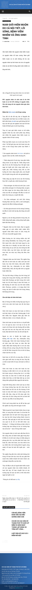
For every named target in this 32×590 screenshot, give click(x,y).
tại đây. (18, 479)
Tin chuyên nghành (13, 18)
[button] (2, 11)
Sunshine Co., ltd (19, 587)
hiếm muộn (11, 112)
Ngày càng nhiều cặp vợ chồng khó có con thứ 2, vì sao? (9, 499)
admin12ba (6, 41)
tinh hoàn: (20, 153)
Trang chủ (4, 18)
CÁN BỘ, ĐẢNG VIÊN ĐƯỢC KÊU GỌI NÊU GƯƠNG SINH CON (18, 515)
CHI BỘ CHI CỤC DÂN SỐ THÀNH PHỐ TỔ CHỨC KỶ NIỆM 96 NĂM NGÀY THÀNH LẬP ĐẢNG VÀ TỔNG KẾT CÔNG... (20, 525)
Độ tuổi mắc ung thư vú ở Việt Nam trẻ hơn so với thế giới (23, 499)
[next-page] (6, 541)
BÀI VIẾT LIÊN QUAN (8, 507)
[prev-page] (3, 541)
